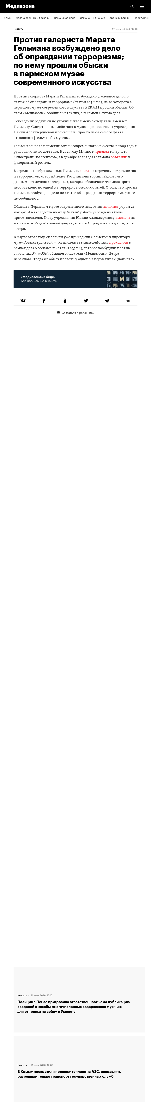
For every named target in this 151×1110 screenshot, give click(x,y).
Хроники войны (119, 17)
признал (101, 151)
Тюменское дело (64, 17)
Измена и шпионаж (92, 17)
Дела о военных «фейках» (32, 17)
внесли (85, 171)
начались (110, 206)
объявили (119, 157)
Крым (7, 17)
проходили (118, 242)
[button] (142, 6)
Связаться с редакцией (75, 312)
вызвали (122, 218)
